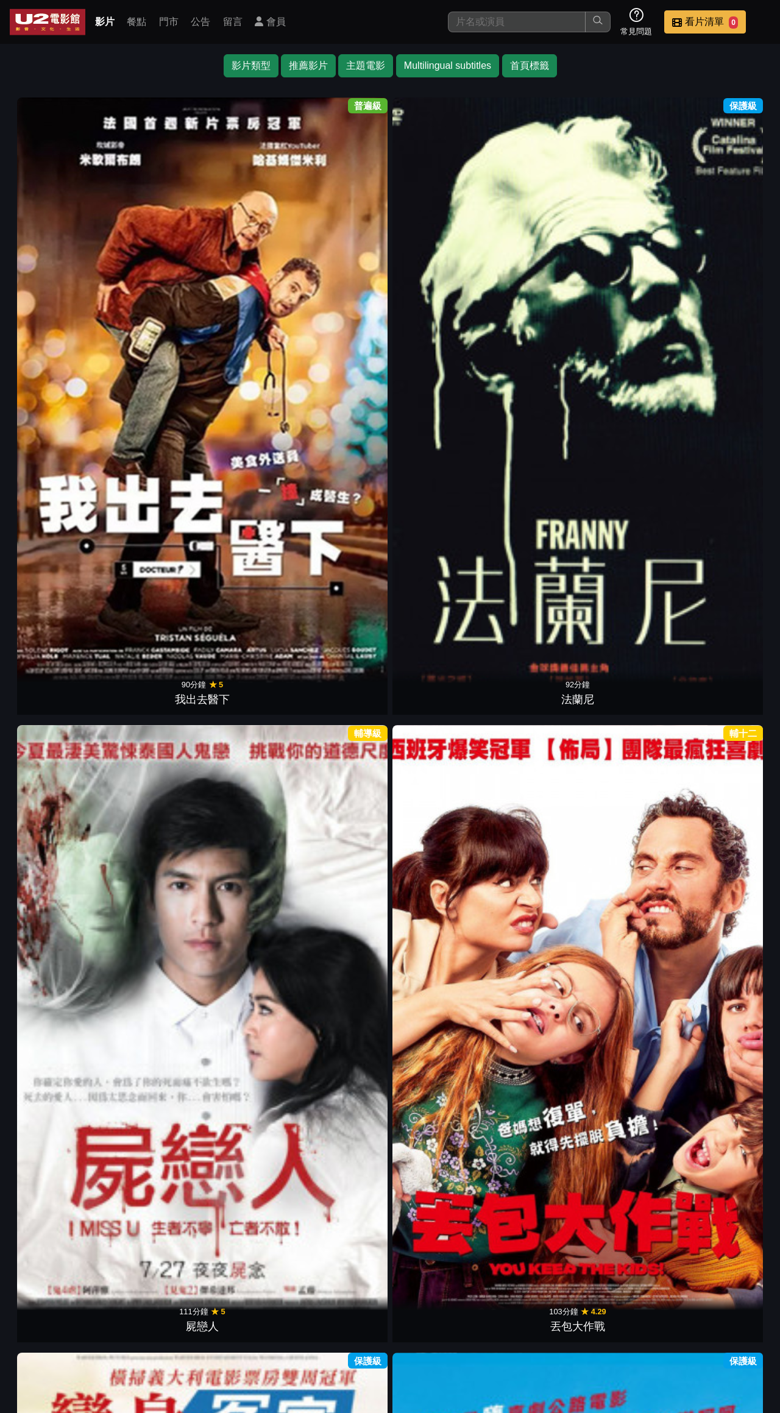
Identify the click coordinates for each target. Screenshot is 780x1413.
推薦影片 (308, 65)
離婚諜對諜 (152, 891)
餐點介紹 (381, 1327)
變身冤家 (437, 228)
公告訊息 (500, 1327)
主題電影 (365, 65)
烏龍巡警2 (533, 726)
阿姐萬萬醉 (342, 1223)
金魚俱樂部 (152, 394)
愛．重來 (723, 394)
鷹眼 (57, 560)
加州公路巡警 (57, 1057)
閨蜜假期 (437, 891)
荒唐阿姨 (723, 1057)
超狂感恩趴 (247, 560)
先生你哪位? (722, 228)
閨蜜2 (628, 726)
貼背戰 (342, 726)
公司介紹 (680, 1327)
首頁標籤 (529, 65)
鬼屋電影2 (628, 394)
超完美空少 (152, 1057)
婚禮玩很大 (627, 1057)
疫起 (57, 394)
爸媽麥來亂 (247, 726)
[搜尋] (517, 22)
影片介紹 (321, 1327)
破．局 (247, 394)
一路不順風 (532, 228)
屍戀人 (247, 228)
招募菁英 (620, 1327)
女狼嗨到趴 (627, 891)
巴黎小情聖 (532, 560)
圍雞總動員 (722, 726)
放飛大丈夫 (437, 560)
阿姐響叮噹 (627, 228)
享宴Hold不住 (628, 560)
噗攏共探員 (342, 1057)
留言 (233, 21)
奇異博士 (533, 394)
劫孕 (437, 394)
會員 (270, 21)
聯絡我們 (560, 1327)
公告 (200, 21)
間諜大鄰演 (532, 1057)
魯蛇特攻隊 (532, 891)
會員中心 (739, 1327)
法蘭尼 (152, 228)
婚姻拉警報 (152, 560)
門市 (169, 21)
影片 (105, 21)
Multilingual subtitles (447, 65)
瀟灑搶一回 (722, 891)
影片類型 (251, 65)
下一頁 (390, 1269)
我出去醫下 (57, 228)
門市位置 (441, 1327)
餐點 (136, 21)
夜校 (57, 726)
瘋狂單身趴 (437, 1057)
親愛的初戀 (57, 891)
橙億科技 (410, 1397)
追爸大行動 (342, 891)
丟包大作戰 (342, 228)
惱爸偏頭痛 (247, 1057)
